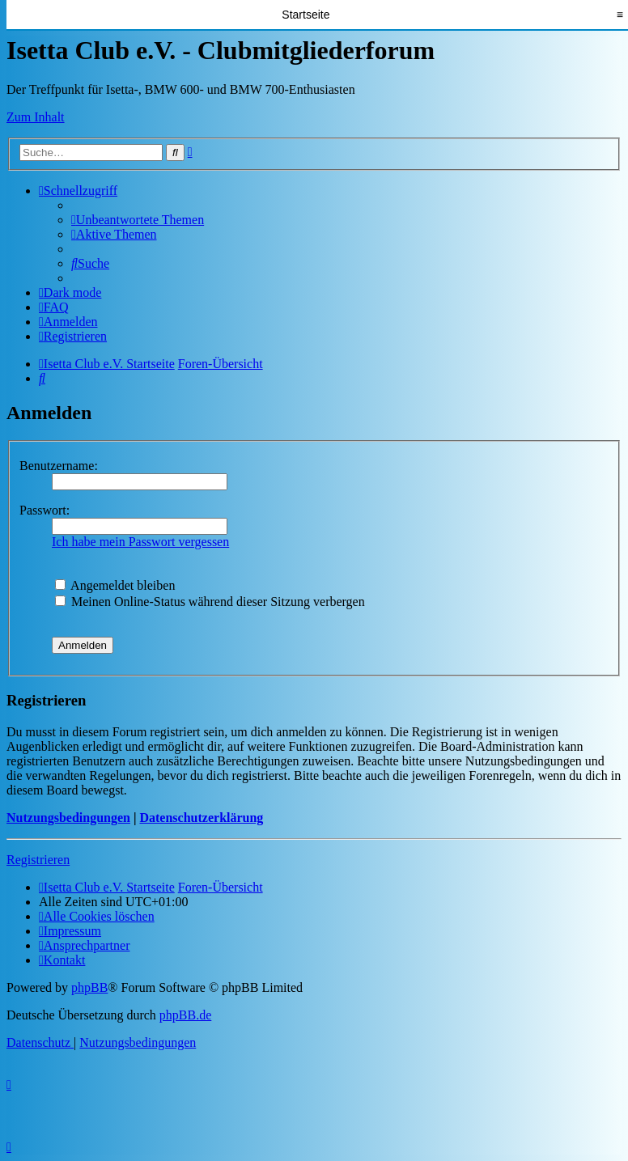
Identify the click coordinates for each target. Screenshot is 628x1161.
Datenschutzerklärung (201, 817)
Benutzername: (58, 465)
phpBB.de (185, 1015)
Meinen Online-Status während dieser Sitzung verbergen (210, 601)
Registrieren (38, 860)
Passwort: (44, 510)
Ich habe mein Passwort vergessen (140, 542)
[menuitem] (137, 220)
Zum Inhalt (35, 117)
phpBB (89, 987)
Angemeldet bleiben (115, 585)
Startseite (305, 14)
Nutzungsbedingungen (68, 817)
